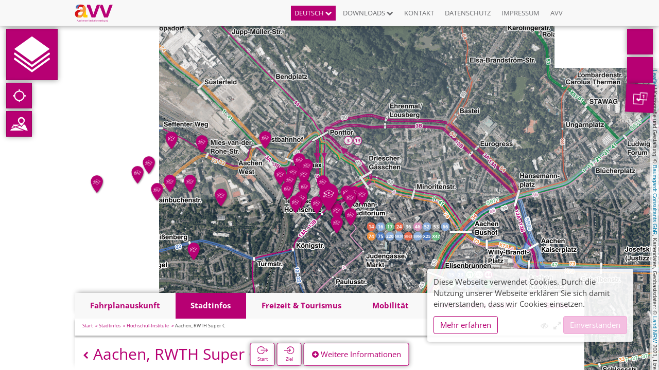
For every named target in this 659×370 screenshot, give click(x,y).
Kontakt (419, 12)
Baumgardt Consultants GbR (655, 200)
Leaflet (655, 78)
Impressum (520, 12)
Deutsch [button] (313, 12)
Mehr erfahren (465, 325)
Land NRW (655, 329)
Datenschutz (468, 12)
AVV (556, 12)
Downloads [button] (368, 12)
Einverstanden (595, 325)
